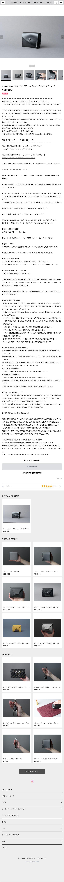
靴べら (4, 822)
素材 (3, 841)
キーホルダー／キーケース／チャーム (14, 809)
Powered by (32, 861)
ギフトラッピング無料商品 (10, 835)
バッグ (4, 802)
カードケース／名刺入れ (11, 815)
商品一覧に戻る (32, 771)
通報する (59, 478)
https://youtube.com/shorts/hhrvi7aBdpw (18, 149)
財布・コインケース (8, 796)
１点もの (4, 848)
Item (3, 828)
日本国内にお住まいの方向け (32, 473)
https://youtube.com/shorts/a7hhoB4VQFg (18, 158)
